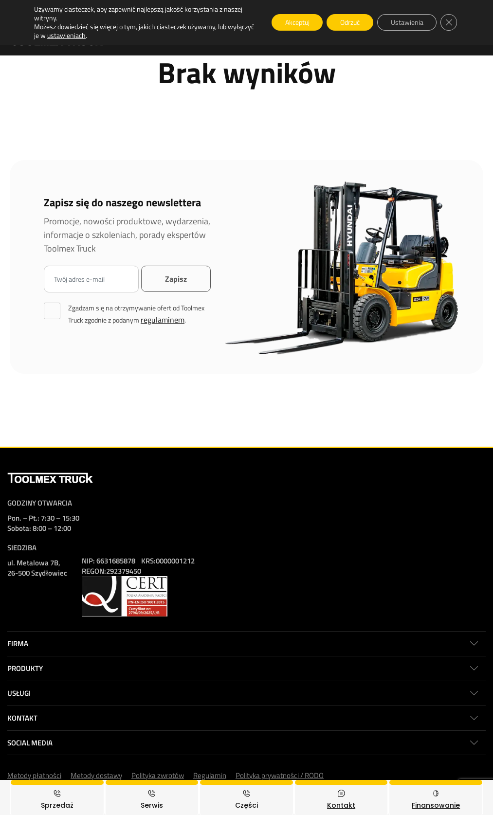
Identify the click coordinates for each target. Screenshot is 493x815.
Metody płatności (34, 775)
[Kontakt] (341, 797)
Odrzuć (345, 22)
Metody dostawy (96, 775)
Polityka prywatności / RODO (280, 775)
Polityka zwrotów (157, 775)
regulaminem (162, 320)
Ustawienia (404, 22)
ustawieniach (94, 35)
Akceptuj (290, 22)
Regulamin (209, 775)
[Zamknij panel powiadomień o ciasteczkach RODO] (448, 22)
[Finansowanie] (435, 797)
